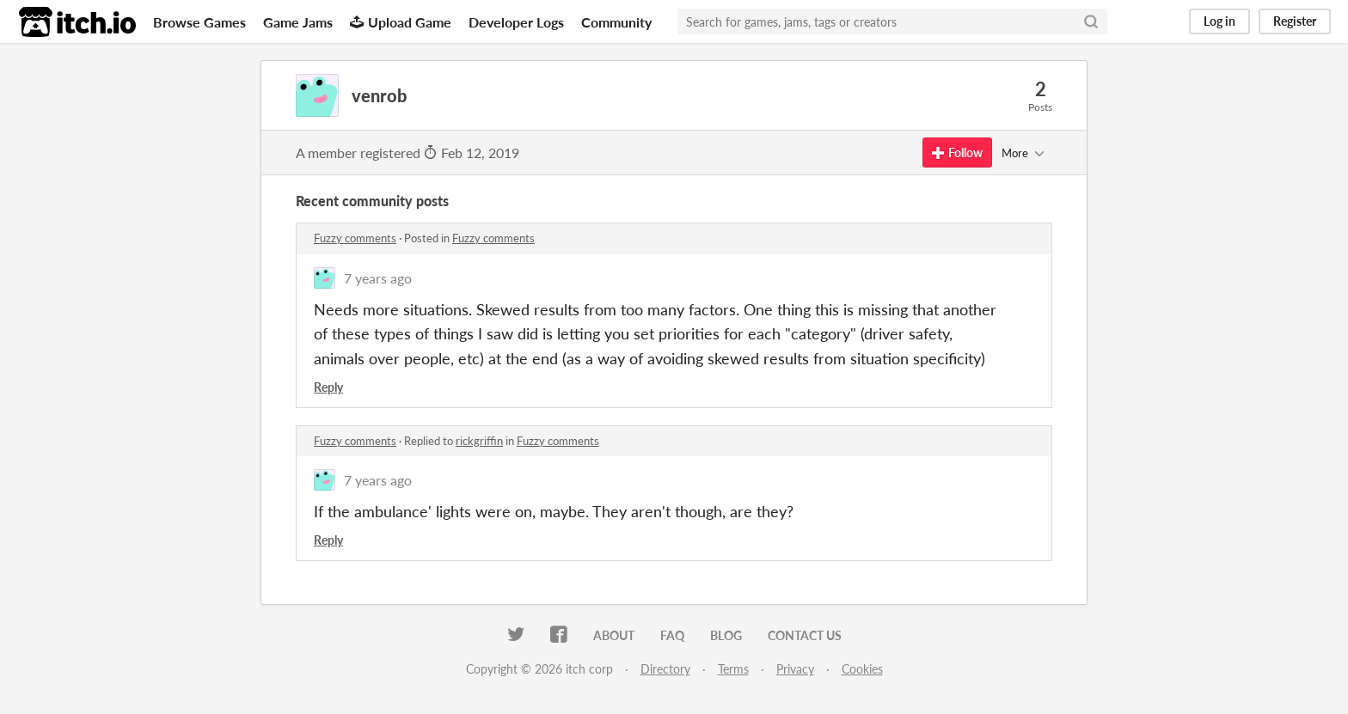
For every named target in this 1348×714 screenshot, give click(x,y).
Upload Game (400, 22)
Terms (733, 669)
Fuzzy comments (355, 238)
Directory (665, 669)
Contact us (805, 635)
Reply (328, 387)
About (613, 635)
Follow (957, 152)
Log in (1219, 21)
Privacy (795, 669)
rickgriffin (479, 441)
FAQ (672, 635)
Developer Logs (516, 22)
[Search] (1091, 21)
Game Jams (298, 22)
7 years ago (378, 278)
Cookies (862, 669)
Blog (726, 635)
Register (1294, 21)
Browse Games (199, 22)
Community (616, 22)
